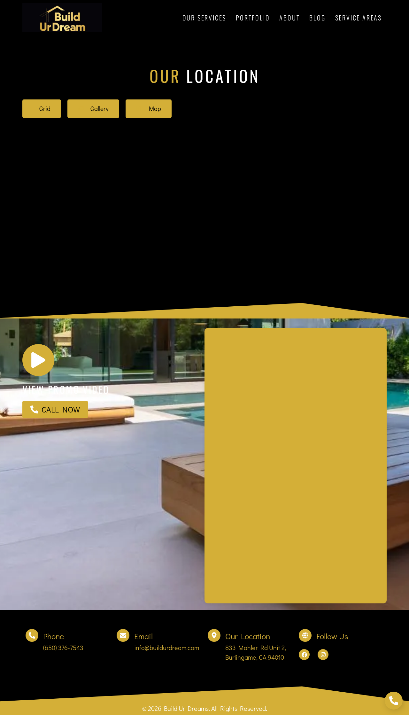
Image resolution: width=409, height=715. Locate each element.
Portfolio (253, 17)
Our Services (204, 17)
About (289, 17)
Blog (317, 17)
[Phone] (32, 636)
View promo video (65, 390)
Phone (53, 637)
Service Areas (358, 17)
